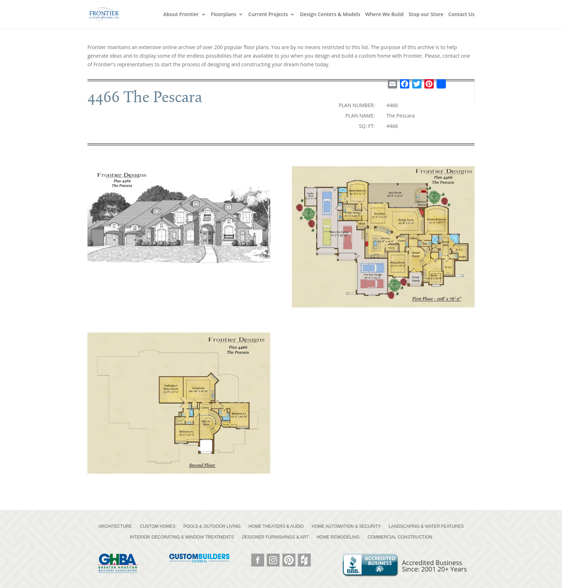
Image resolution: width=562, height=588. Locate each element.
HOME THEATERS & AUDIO (276, 526)
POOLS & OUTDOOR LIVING (211, 526)
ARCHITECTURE (115, 526)
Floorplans (223, 15)
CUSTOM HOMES (157, 526)
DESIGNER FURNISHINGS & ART (275, 537)
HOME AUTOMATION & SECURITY (346, 526)
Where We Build (384, 15)
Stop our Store (426, 15)
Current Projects (268, 15)
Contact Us (461, 15)
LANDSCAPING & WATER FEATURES (426, 526)
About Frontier (181, 15)
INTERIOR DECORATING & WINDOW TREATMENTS (182, 537)
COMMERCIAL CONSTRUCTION (399, 537)
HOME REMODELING (337, 537)
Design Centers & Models (330, 15)
